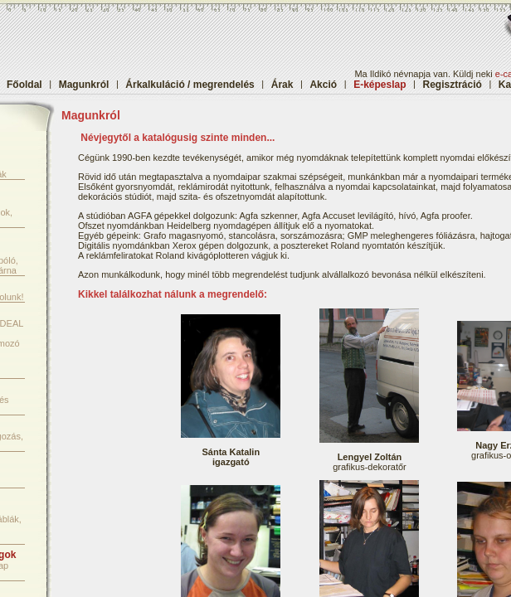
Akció (323, 84)
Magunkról (84, 84)
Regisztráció (452, 84)
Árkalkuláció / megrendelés (189, 84)
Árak (282, 84)
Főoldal (24, 84)
